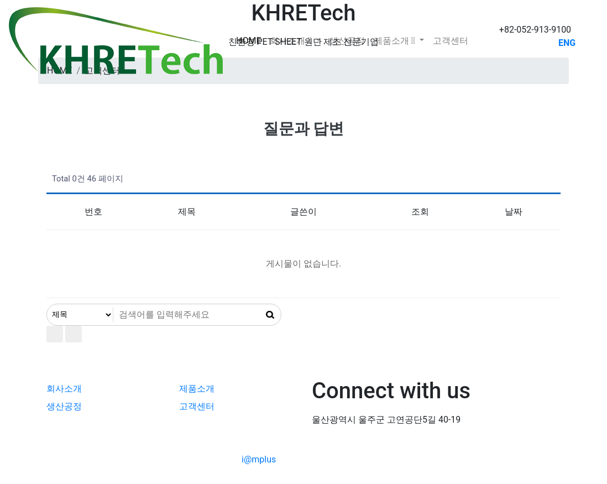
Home (248, 40)
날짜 (513, 211)
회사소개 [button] (291, 40)
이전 (73, 334)
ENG (566, 43)
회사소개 (64, 388)
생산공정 (347, 40)
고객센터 (450, 40)
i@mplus (259, 459)
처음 (54, 334)
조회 (420, 211)
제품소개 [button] (395, 40)
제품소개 (196, 388)
